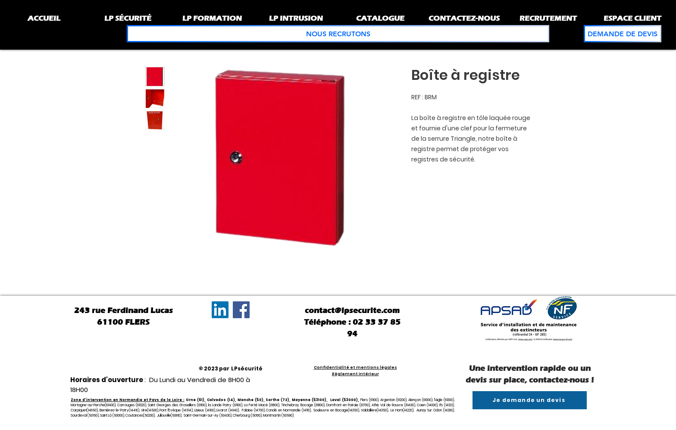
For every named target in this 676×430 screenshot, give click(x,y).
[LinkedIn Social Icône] (220, 309)
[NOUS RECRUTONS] (338, 33)
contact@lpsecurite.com (352, 310)
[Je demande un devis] (530, 400)
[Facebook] (241, 309)
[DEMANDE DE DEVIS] (622, 33)
